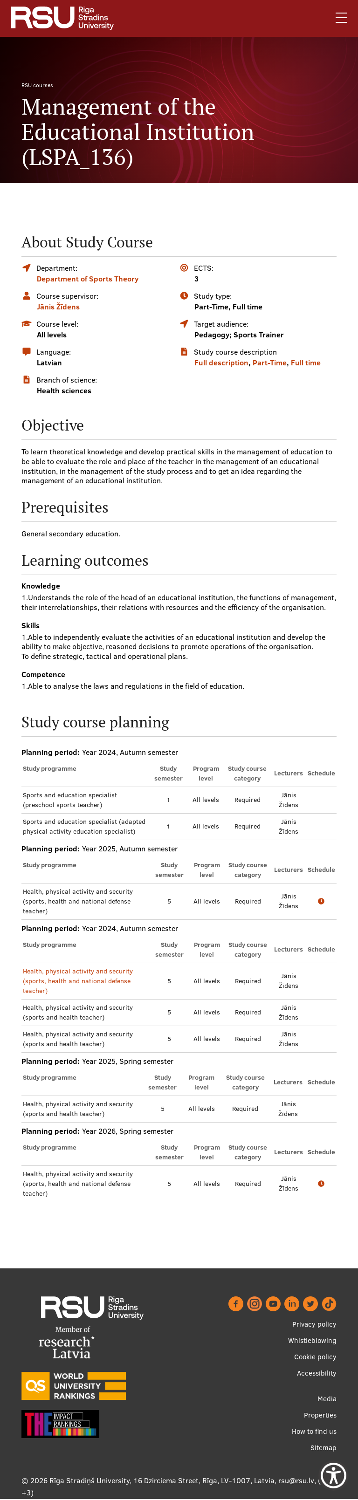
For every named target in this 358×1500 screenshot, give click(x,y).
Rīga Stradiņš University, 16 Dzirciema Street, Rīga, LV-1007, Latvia (162, 1480)
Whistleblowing (312, 1340)
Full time (306, 362)
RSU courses (37, 85)
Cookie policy (315, 1357)
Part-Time (270, 362)
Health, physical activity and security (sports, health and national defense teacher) (78, 980)
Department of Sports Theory (87, 279)
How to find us (314, 1431)
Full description (221, 362)
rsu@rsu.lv (296, 1480)
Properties (320, 1415)
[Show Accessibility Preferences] (333, 1475)
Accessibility (317, 1373)
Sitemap (323, 1447)
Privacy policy (314, 1324)
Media (327, 1399)
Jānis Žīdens (58, 306)
